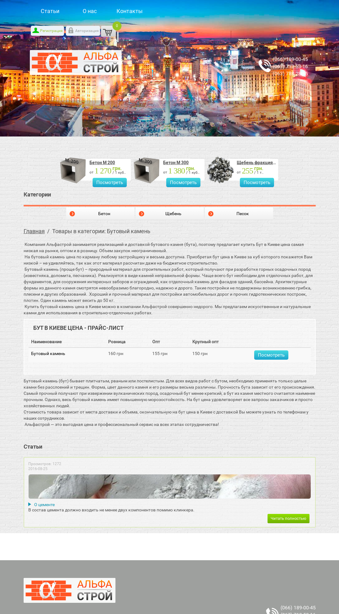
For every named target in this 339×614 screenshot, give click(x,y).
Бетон (104, 213)
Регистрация (51, 31)
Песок (242, 213)
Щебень (173, 213)
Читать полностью (288, 518)
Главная (34, 231)
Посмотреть (109, 182)
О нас (90, 11)
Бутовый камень (48, 353)
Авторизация (87, 31)
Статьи (50, 11)
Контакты (130, 11)
